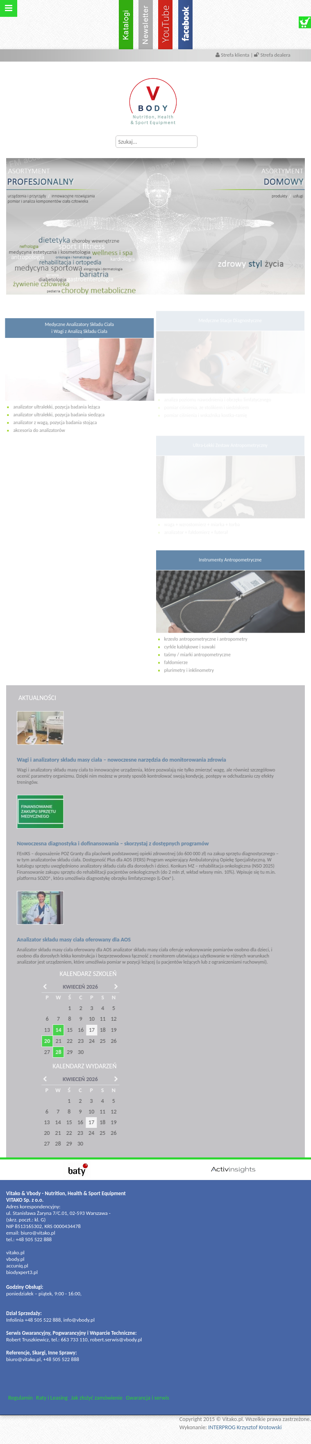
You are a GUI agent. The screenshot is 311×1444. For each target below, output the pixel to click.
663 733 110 (74, 1339)
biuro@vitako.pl (37, 1233)
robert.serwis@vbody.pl (116, 1339)
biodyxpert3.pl (22, 1272)
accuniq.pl (17, 1266)
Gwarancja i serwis (147, 1397)
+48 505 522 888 (34, 1239)
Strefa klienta (233, 55)
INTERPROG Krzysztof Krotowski (245, 1427)
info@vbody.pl (79, 1320)
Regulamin (20, 1397)
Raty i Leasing (52, 1397)
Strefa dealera (272, 55)
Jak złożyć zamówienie (97, 1397)
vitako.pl (15, 1252)
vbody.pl (15, 1259)
